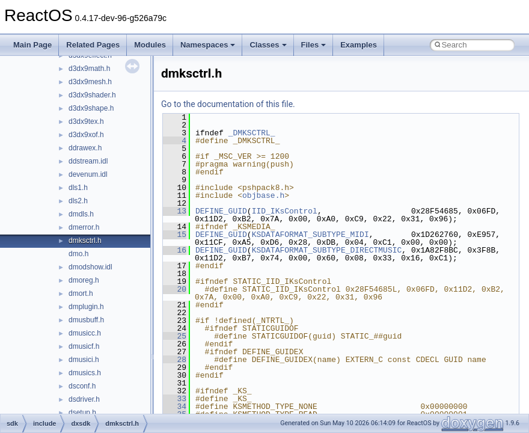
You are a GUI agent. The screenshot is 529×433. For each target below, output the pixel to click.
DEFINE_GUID (221, 211)
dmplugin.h (86, 306)
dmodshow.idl (90, 267)
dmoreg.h (84, 280)
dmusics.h (85, 373)
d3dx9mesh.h (90, 82)
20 (174, 289)
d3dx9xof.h (86, 135)
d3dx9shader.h (92, 95)
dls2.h (78, 201)
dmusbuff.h (86, 320)
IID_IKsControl (284, 211)
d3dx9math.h (89, 68)
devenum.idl (88, 174)
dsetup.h (82, 412)
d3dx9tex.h (86, 121)
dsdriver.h (84, 399)
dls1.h (78, 187)
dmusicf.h (84, 346)
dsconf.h (82, 386)
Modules (150, 44)
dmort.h (81, 293)
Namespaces (208, 44)
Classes (267, 44)
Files (313, 44)
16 (174, 250)
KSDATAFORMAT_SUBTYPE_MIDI (310, 234)
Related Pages (93, 44)
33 (174, 398)
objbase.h (263, 195)
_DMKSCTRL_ (251, 132)
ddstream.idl (88, 161)
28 (174, 359)
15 (174, 234)
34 (174, 406)
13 (174, 211)
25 (174, 336)
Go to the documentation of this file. (228, 104)
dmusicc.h (85, 333)
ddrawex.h (85, 148)
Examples (358, 44)
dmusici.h (84, 359)
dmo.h (78, 254)
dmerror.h (84, 227)
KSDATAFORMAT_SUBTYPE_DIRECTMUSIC (327, 250)
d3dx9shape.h (91, 108)
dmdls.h (81, 214)
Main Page (32, 44)
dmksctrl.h (85, 240)
